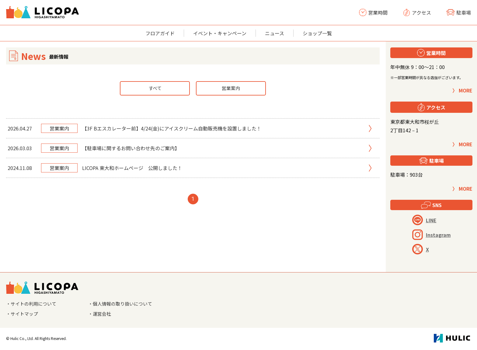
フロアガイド (160, 33)
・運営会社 (100, 314)
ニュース (274, 33)
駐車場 (458, 12)
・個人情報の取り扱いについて (122, 304)
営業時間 (373, 12)
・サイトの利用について (33, 304)
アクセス (417, 12)
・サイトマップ (23, 314)
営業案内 (231, 88)
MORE (465, 90)
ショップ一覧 (317, 33)
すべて (155, 88)
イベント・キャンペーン (219, 33)
